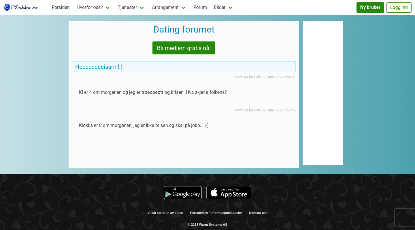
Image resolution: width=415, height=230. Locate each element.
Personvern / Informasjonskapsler (216, 212)
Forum (200, 7)
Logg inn (399, 7)
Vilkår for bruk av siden (165, 212)
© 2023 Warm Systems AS (207, 224)
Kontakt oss (258, 212)
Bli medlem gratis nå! (184, 48)
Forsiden (61, 7)
